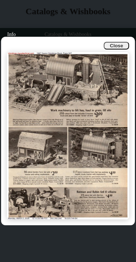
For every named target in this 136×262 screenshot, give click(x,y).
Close (116, 45)
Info (11, 34)
